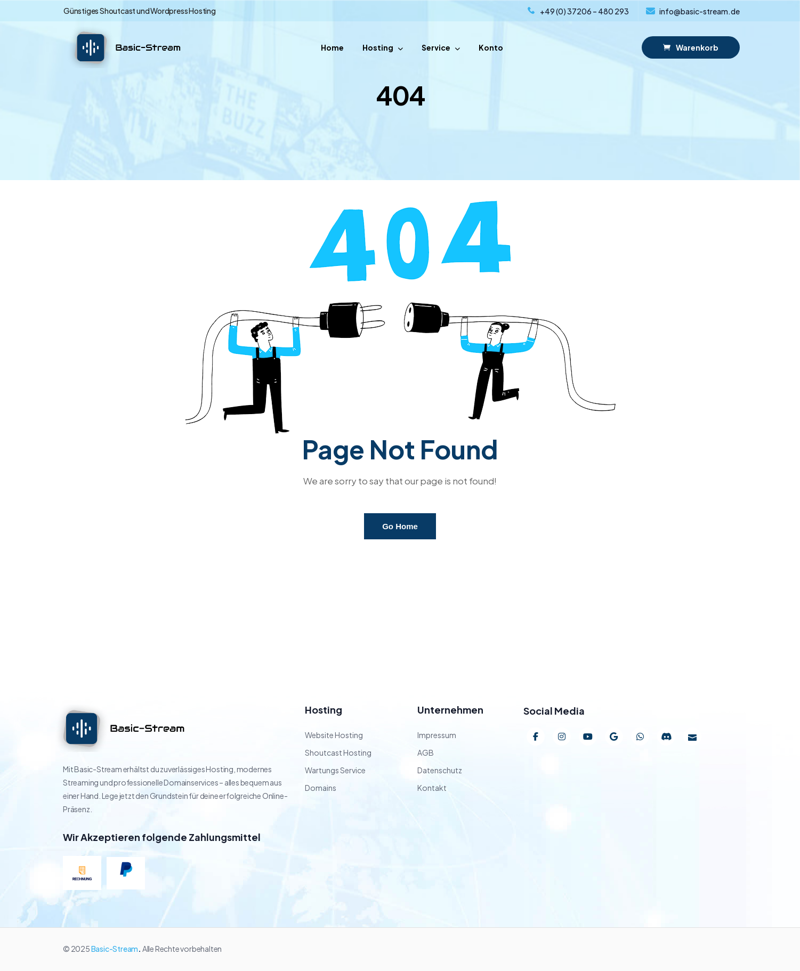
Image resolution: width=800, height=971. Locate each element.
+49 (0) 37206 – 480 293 (584, 11)
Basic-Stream (115, 948)
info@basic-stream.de (699, 11)
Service (441, 47)
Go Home (400, 526)
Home (332, 47)
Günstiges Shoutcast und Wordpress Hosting (139, 10)
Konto (491, 47)
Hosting (382, 47)
